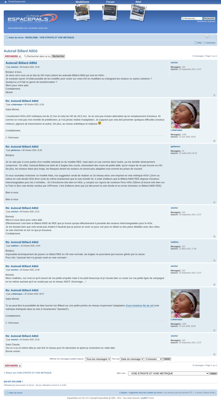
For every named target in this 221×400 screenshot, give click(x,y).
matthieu (15, 246)
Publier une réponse (13, 56)
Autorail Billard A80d (20, 51)
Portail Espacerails (16, 1)
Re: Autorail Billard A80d (22, 100)
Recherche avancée (206, 21)
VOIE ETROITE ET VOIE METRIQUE (57, 37)
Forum (110, 1)
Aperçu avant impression (207, 36)
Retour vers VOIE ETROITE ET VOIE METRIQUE (28, 373)
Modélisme (82, 1)
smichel (14, 67)
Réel (138, 1)
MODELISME (31, 37)
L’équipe (123, 392)
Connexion (210, 43)
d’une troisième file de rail (139, 305)
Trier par (128, 359)
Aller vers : (121, 373)
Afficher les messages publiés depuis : (80, 359)
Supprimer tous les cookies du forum (145, 392)
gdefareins (15, 150)
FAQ (199, 43)
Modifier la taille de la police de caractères (212, 36)
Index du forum (16, 37)
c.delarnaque (16, 105)
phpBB (144, 398)
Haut (214, 95)
